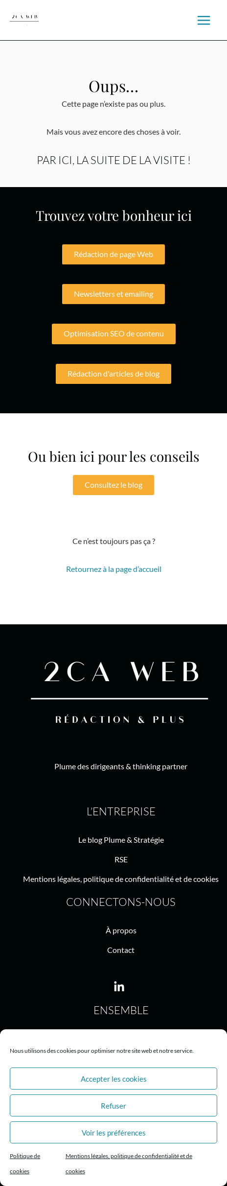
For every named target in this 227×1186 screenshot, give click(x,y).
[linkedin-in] (121, 987)
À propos (121, 930)
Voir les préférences (114, 1132)
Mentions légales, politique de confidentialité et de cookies (121, 878)
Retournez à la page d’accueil (113, 568)
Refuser (113, 1105)
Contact (121, 949)
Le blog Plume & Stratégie (121, 839)
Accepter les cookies (114, 1078)
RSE (121, 859)
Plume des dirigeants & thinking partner (120, 766)
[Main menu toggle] (203, 20)
